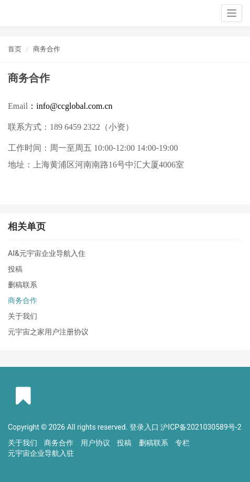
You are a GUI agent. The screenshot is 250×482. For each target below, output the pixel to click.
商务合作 (46, 49)
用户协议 (95, 443)
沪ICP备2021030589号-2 (200, 427)
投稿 (15, 269)
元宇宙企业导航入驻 (41, 453)
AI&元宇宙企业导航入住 (46, 253)
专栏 (182, 443)
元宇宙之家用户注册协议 (48, 332)
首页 (14, 49)
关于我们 (22, 316)
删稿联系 (22, 285)
